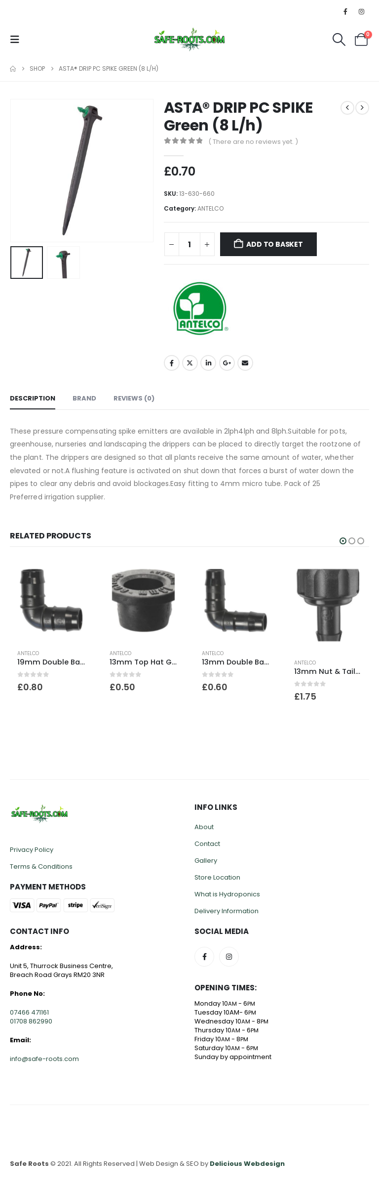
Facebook (172, 363)
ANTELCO (210, 208)
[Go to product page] (51, 600)
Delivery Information (226, 911)
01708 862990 (31, 1021)
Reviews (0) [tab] (134, 398)
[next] (362, 108)
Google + (227, 363)
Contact (207, 843)
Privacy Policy (31, 849)
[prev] (347, 108)
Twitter (190, 363)
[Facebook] (345, 11)
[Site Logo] (189, 39)
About (204, 827)
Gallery (205, 860)
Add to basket (274, 244)
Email (245, 363)
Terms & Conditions (41, 866)
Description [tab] (32, 398)
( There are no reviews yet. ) (253, 141)
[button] (18, 39)
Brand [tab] (84, 398)
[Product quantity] (189, 244)
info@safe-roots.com (44, 1059)
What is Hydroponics (227, 894)
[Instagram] (362, 11)
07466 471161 (29, 1012)
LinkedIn (208, 363)
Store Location (217, 877)
